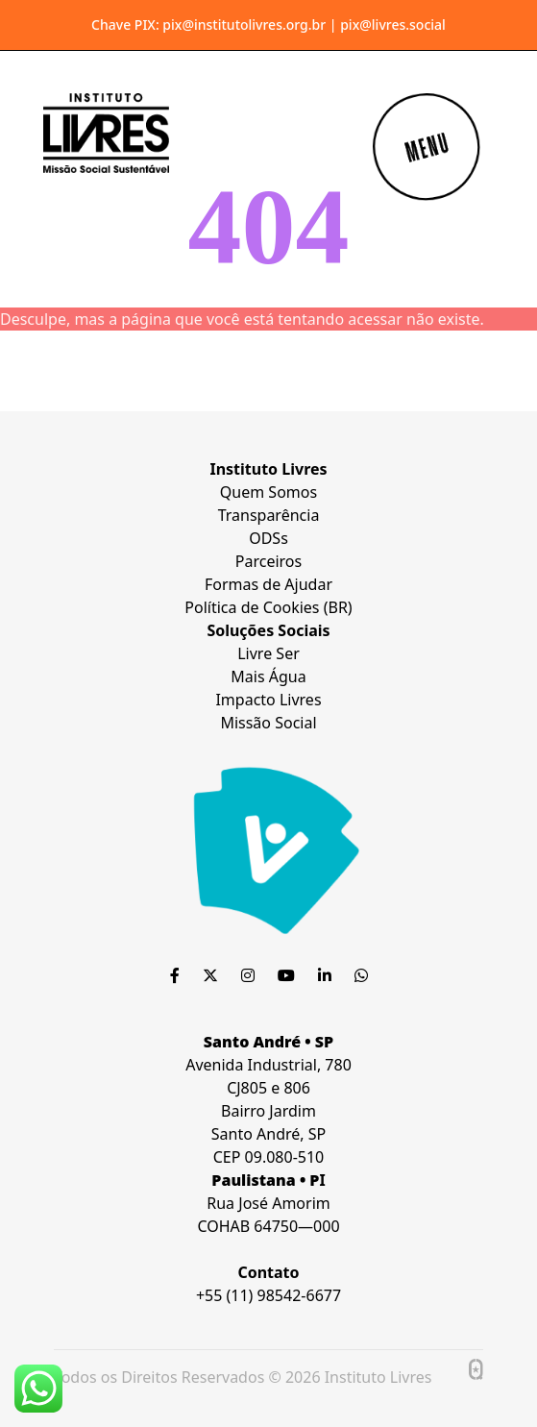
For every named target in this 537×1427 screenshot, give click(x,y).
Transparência (269, 515)
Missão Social (268, 722)
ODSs (268, 538)
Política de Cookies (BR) (268, 607)
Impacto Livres (268, 699)
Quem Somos (268, 492)
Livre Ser (268, 653)
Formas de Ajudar (268, 584)
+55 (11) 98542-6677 (268, 1295)
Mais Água (268, 676)
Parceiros (268, 561)
